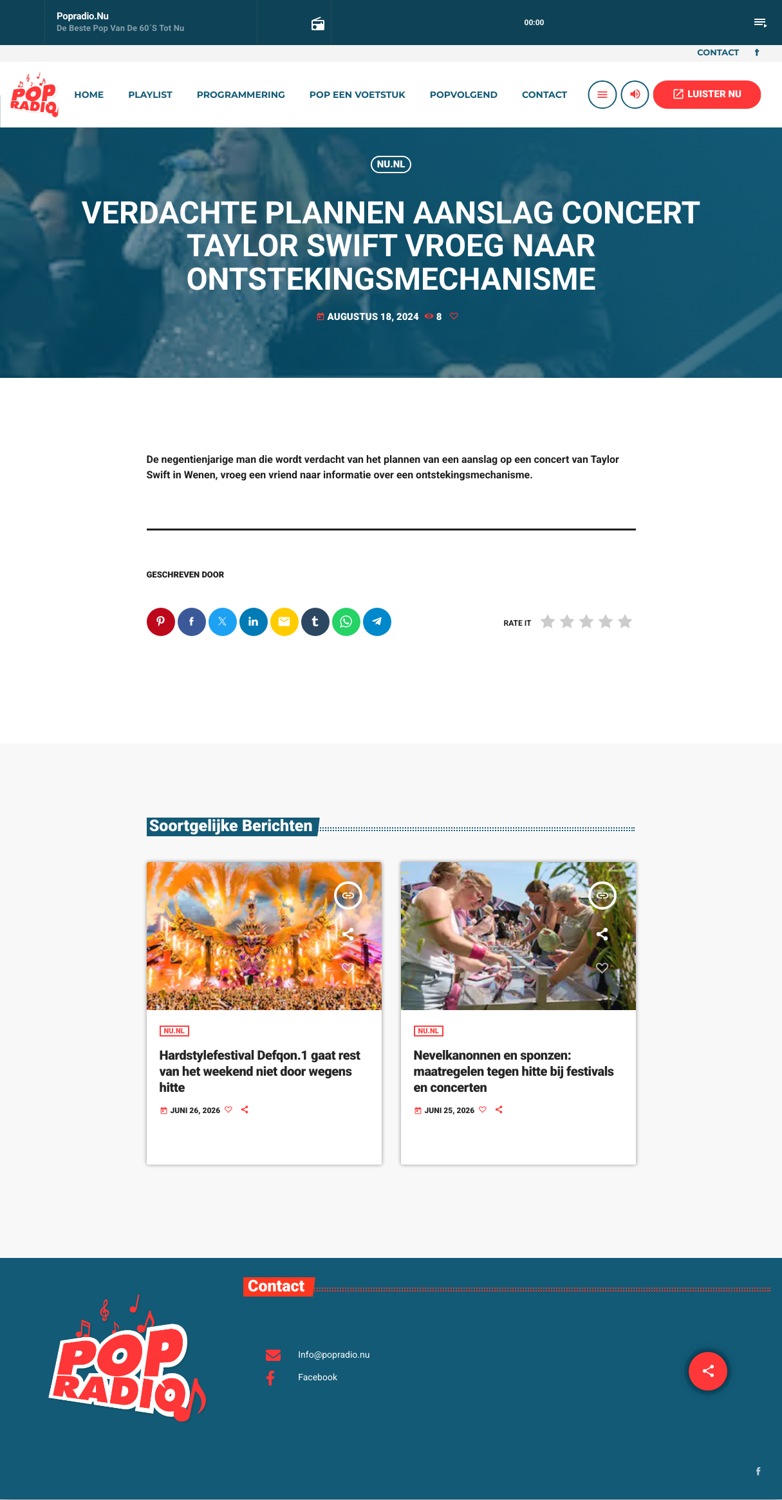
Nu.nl (391, 164)
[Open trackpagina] (317, 23)
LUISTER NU (706, 94)
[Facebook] (757, 53)
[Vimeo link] (34, 94)
